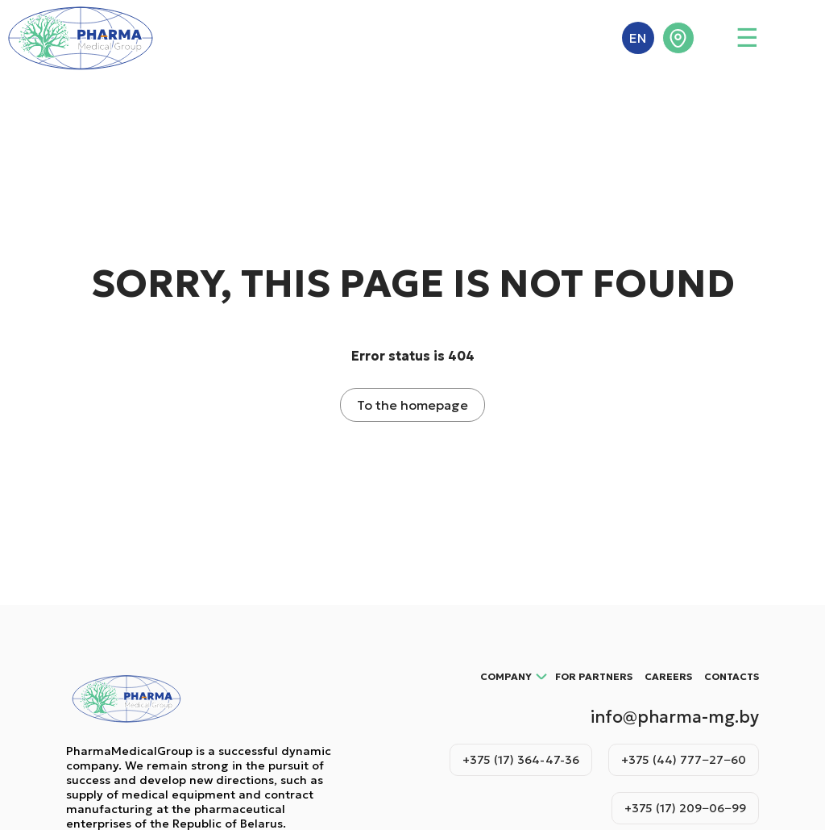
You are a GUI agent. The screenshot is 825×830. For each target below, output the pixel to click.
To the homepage (412, 405)
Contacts (731, 676)
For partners (593, 676)
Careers (668, 676)
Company (506, 676)
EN (637, 38)
